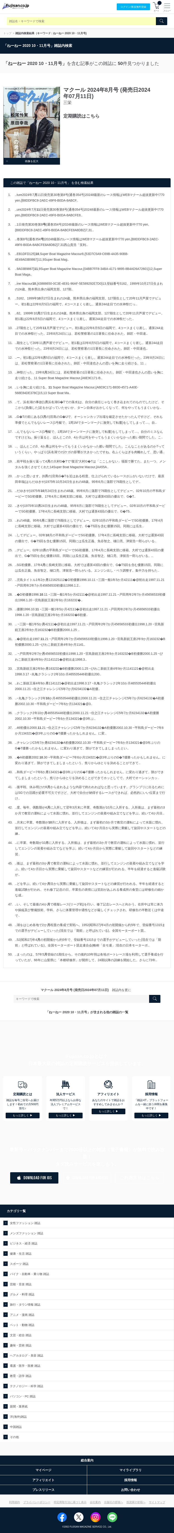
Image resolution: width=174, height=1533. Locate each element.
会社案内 (95, 1502)
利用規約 (14, 1502)
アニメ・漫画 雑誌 (22, 1314)
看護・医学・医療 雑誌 (25, 1365)
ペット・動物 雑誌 (22, 1325)
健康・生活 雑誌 (20, 1253)
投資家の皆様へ (135, 1502)
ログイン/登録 (133, 6)
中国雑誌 (16, 1427)
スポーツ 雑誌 (19, 1264)
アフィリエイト (43, 1480)
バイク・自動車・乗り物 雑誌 (29, 1274)
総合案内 (87, 1460)
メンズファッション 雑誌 (26, 1233)
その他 (14, 1437)
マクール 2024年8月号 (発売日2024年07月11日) (75, 990)
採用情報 (130, 1480)
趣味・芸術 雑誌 (20, 1345)
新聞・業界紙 (19, 1406)
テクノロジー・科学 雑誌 (26, 1386)
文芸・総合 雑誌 (20, 1335)
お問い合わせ (130, 1490)
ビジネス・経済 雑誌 (23, 1243)
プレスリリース (43, 1490)
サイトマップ (157, 1502)
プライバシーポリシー (36, 1502)
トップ (7, 33)
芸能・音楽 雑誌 (20, 1284)
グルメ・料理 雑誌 (22, 1294)
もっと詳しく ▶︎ (22, 1115)
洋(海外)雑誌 (18, 1416)
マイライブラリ (130, 1470)
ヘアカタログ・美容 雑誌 (26, 1355)
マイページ (43, 1470)
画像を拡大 (22, 161)
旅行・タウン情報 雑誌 (25, 1304)
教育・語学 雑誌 (20, 1376)
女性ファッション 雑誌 (25, 1223)
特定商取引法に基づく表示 (70, 1502)
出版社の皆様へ (113, 1502)
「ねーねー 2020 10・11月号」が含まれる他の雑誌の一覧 (87, 1012)
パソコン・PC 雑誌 (23, 1396)
